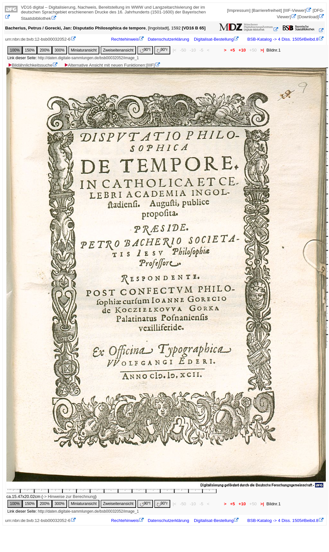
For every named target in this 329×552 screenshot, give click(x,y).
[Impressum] (238, 10)
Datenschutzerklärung (168, 39)
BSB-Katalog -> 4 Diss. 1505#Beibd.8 (282, 39)
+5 (232, 50)
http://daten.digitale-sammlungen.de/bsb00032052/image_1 (88, 58)
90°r (162, 50)
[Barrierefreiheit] (267, 10)
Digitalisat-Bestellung (213, 39)
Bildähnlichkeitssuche (30, 65)
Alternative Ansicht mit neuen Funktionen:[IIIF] (109, 65)
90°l (145, 50)
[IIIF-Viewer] (294, 10)
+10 (242, 50)
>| (262, 50)
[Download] (308, 16)
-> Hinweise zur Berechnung (69, 496)
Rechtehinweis (125, 39)
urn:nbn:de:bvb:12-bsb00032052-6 (38, 39)
